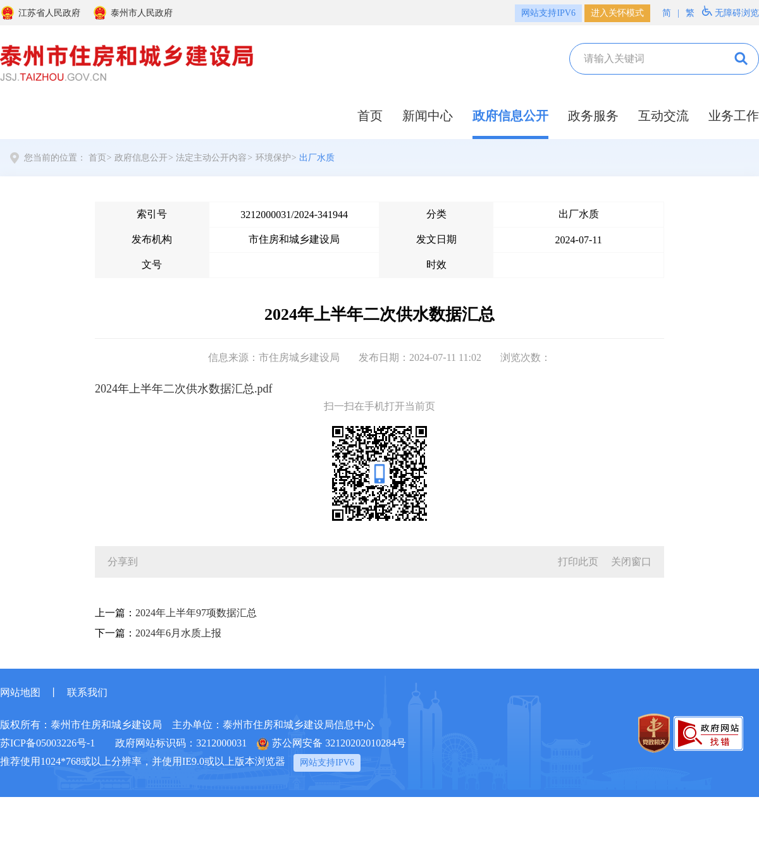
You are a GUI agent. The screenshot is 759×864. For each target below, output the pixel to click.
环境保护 (273, 157)
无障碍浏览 (730, 12)
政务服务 (593, 116)
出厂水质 (317, 157)
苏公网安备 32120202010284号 (331, 744)
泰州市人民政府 (132, 12)
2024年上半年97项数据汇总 (196, 612)
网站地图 (20, 692)
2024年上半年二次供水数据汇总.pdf (184, 388)
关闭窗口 (631, 561)
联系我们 (87, 692)
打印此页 (578, 561)
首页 (370, 116)
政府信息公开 (510, 116)
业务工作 (733, 116)
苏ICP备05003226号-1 (47, 743)
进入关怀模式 (617, 13)
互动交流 (663, 116)
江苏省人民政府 (40, 12)
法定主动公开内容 (211, 157)
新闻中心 (427, 116)
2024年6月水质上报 (178, 633)
